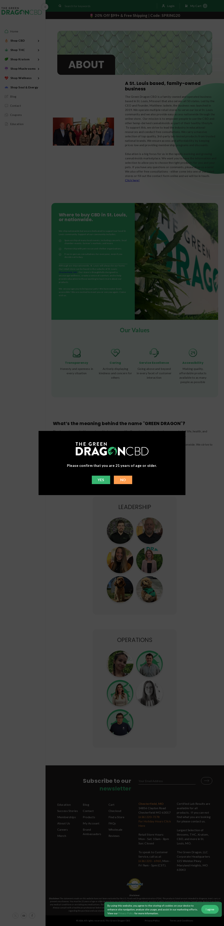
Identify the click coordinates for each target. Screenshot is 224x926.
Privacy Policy (126, 913)
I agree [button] (210, 909)
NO (123, 480)
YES (101, 480)
